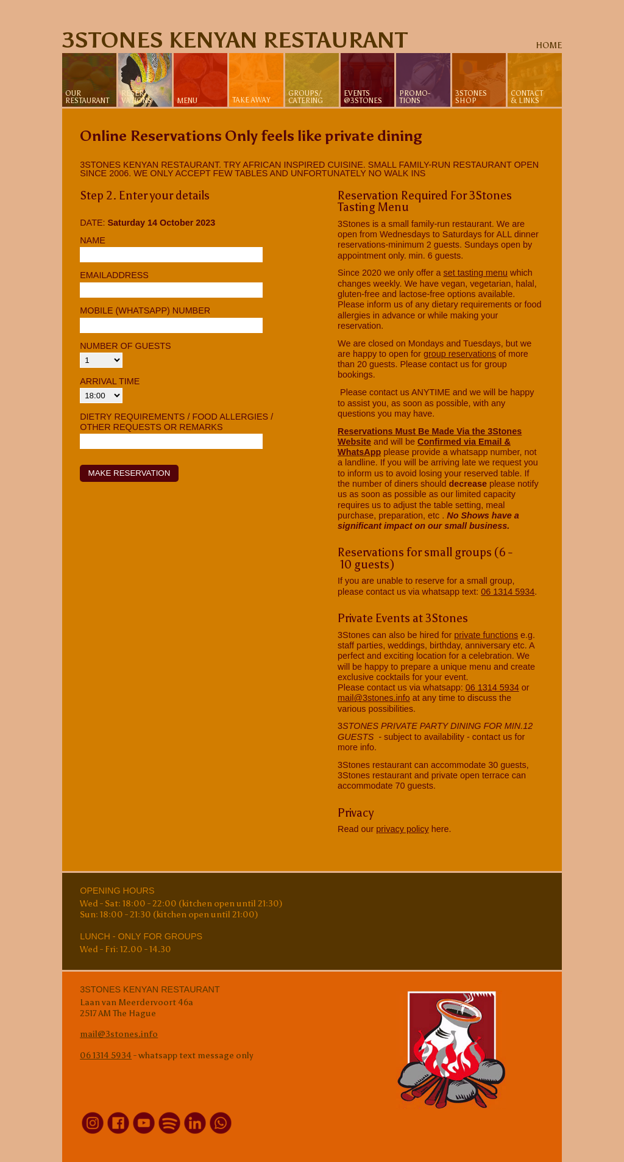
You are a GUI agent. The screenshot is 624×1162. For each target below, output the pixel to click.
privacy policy (402, 829)
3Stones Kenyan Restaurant (235, 40)
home (549, 45)
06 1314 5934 (507, 592)
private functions (486, 635)
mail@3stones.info (374, 698)
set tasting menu (475, 273)
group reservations (460, 354)
